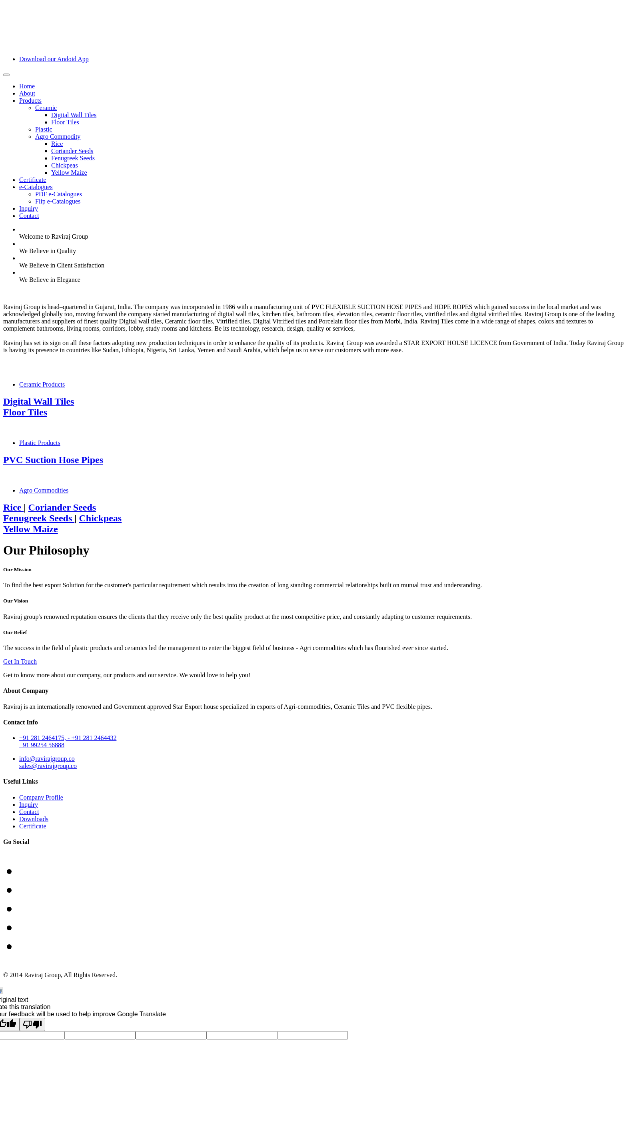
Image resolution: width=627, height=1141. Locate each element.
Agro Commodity (57, 136)
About (27, 93)
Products (30, 100)
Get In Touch (20, 661)
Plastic (43, 129)
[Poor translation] (32, 1024)
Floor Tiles (65, 122)
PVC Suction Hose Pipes (53, 460)
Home (27, 86)
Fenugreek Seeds (73, 158)
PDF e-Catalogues (58, 194)
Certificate (32, 179)
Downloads (33, 819)
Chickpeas (64, 165)
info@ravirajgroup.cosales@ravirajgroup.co (48, 762)
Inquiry (28, 208)
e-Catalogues (36, 187)
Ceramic (46, 107)
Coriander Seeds (72, 151)
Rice (57, 143)
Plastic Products (39, 442)
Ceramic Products (42, 384)
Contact (29, 215)
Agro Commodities (43, 490)
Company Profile (41, 797)
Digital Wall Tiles (73, 115)
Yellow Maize (69, 172)
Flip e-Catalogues (57, 201)
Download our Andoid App (54, 59)
